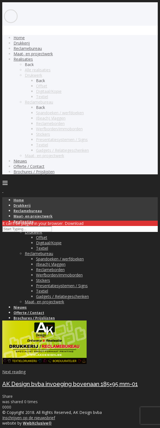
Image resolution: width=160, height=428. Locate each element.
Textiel (42, 96)
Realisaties (23, 59)
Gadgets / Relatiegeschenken (62, 150)
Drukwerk (33, 75)
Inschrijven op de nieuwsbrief (28, 417)
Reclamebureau (27, 48)
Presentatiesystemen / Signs (62, 139)
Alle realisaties (38, 70)
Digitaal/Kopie (49, 91)
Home (19, 37)
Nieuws (20, 161)
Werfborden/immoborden (59, 128)
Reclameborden (50, 123)
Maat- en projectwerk (33, 53)
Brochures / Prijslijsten (34, 171)
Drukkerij (21, 43)
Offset (41, 86)
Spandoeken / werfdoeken (60, 112)
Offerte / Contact (28, 166)
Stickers (43, 134)
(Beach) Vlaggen (51, 118)
